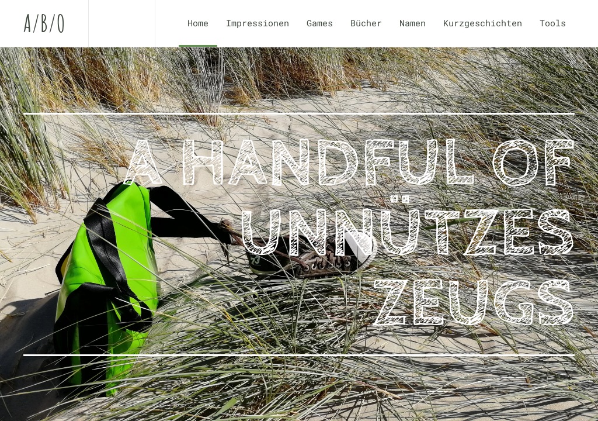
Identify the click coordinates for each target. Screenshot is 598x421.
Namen (412, 23)
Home (197, 23)
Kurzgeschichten (482, 23)
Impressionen (257, 23)
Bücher (366, 23)
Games (320, 23)
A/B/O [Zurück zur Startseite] (44, 23)
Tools (553, 23)
